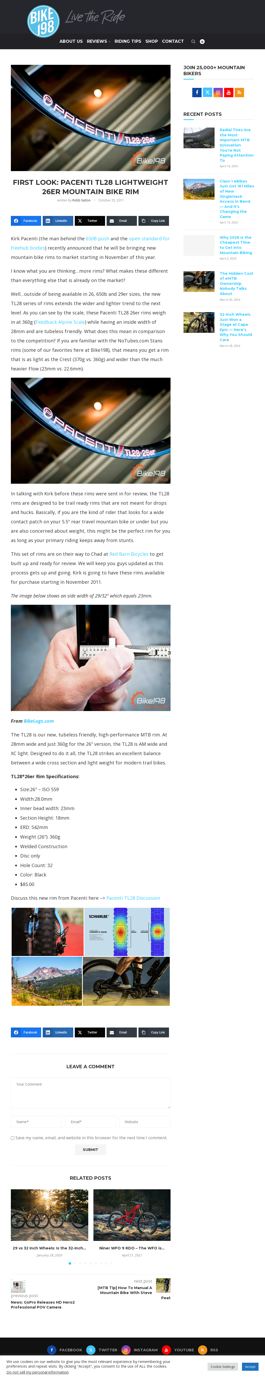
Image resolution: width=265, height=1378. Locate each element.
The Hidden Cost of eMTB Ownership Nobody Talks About (236, 283)
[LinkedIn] (58, 221)
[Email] (122, 221)
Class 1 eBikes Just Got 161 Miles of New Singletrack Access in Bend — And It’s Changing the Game (237, 199)
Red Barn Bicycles (129, 554)
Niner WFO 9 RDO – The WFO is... (132, 1248)
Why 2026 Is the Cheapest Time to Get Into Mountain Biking (236, 245)
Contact (173, 41)
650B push (97, 238)
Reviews (97, 41)
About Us (71, 41)
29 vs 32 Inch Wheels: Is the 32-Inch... (49, 1248)
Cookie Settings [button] (223, 1366)
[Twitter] (90, 221)
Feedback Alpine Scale (60, 322)
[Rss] (208, 1350)
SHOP (151, 41)
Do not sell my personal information (37, 1372)
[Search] (193, 41)
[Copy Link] (153, 221)
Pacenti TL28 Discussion (133, 898)
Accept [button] (250, 1366)
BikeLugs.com (39, 721)
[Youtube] (178, 1350)
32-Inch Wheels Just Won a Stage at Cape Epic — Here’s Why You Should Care (236, 327)
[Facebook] (26, 221)
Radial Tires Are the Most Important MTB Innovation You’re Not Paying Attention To (237, 145)
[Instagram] (139, 1350)
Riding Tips (128, 41)
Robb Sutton (81, 200)
